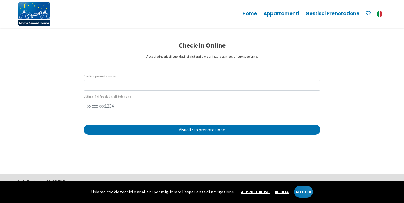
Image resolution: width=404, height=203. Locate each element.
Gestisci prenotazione (332, 13)
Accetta (303, 191)
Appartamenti (281, 13)
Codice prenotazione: (100, 76)
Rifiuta (282, 191)
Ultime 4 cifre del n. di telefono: (108, 96)
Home (249, 13)
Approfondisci (255, 191)
